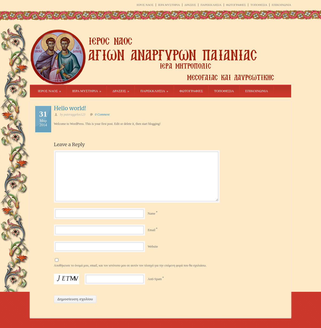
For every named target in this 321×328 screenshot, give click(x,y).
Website (153, 246)
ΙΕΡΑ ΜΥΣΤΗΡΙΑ (169, 4)
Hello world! (70, 108)
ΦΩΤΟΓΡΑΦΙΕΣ (236, 4)
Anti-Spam (155, 279)
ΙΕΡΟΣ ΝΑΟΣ (145, 4)
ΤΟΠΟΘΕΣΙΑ (258, 4)
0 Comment (102, 114)
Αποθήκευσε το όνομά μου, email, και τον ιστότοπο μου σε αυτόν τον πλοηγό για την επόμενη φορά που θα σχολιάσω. (130, 265)
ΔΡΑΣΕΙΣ (190, 4)
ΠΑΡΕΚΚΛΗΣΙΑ (211, 4)
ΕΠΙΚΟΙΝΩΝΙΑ (281, 4)
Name (151, 213)
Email (151, 230)
